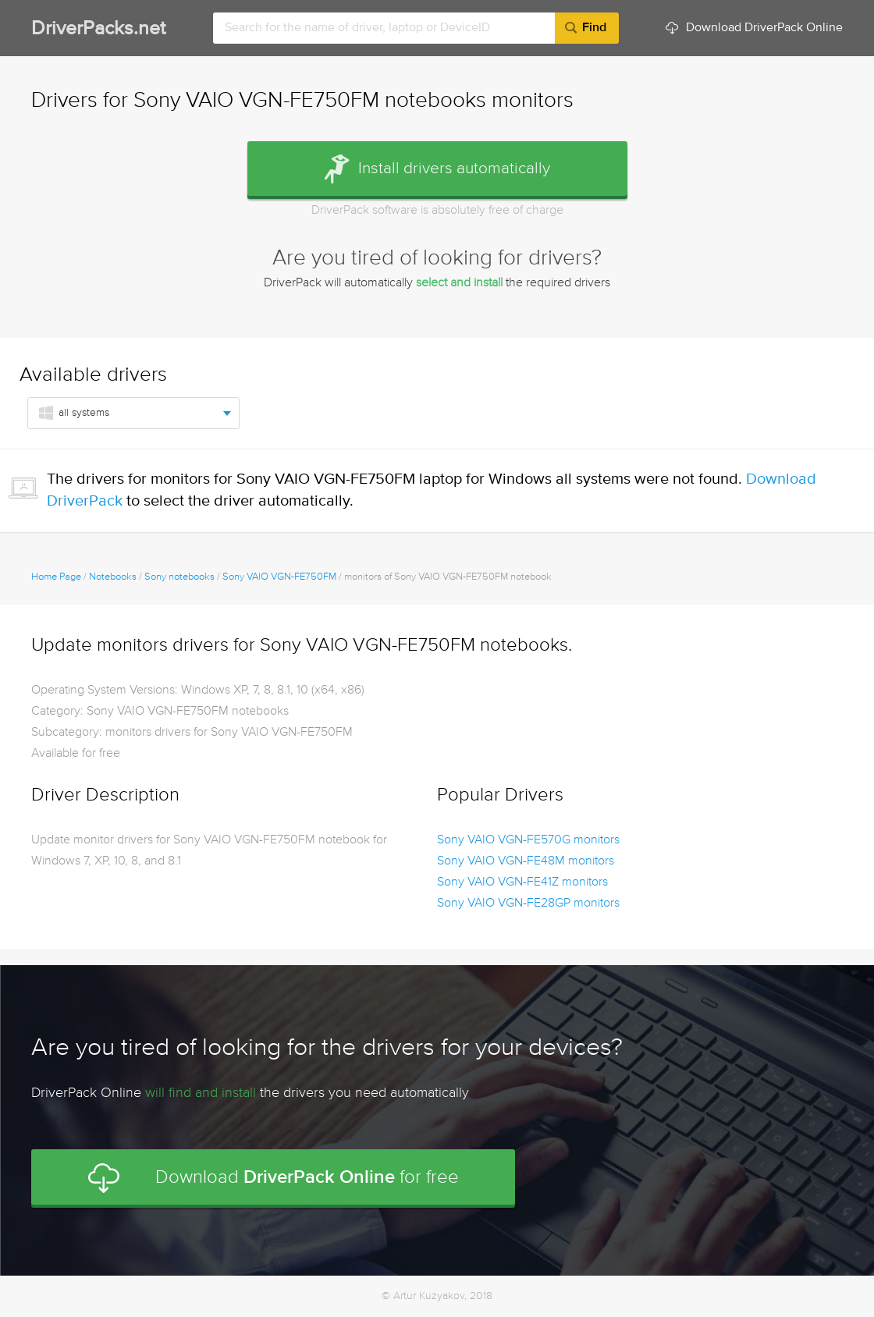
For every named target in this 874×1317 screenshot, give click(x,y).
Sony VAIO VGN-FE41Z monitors (522, 882)
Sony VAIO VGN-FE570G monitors (528, 840)
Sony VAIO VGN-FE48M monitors (525, 861)
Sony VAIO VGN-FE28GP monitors (528, 903)
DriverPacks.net (98, 29)
